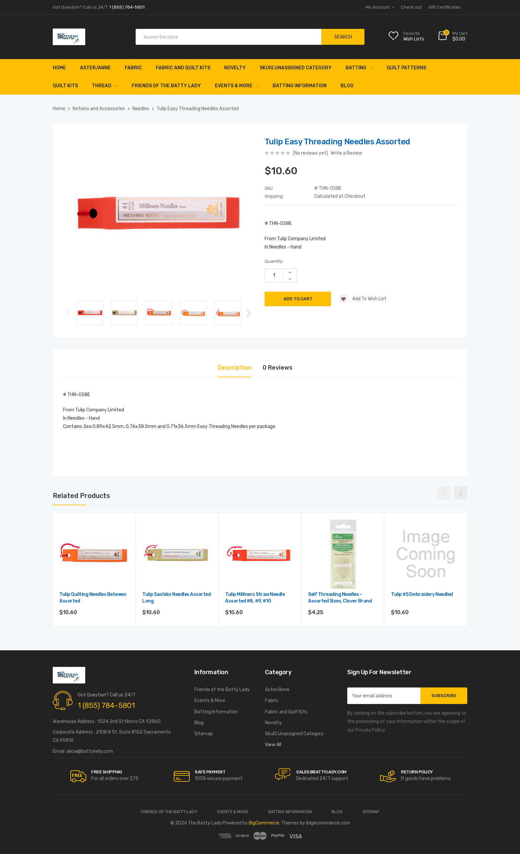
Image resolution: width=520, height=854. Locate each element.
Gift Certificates (444, 7)
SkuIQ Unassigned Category (296, 68)
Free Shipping (106, 771)
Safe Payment (210, 771)
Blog (347, 86)
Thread (105, 86)
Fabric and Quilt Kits (183, 68)
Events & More (237, 86)
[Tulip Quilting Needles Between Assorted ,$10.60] (94, 554)
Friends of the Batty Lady (166, 86)
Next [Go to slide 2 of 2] (248, 314)
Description (235, 367)
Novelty (235, 68)
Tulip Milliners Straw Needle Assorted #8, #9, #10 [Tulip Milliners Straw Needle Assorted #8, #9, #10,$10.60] (255, 598)
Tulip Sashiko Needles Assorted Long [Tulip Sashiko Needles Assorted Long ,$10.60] (176, 598)
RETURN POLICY (417, 771)
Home (59, 68)
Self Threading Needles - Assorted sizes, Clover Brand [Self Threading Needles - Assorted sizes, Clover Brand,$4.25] (340, 598)
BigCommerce (264, 823)
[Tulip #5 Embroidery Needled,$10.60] (426, 554)
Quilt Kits (65, 86)
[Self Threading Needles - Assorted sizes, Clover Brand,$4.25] (343, 554)
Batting (359, 68)
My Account (380, 7)
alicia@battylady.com (89, 751)
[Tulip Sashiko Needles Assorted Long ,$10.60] (177, 554)
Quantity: (274, 261)
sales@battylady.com (321, 771)
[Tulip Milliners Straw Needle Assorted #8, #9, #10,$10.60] (260, 554)
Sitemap (203, 734)
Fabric (133, 68)
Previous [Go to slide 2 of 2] (67, 314)
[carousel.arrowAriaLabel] (78, 776)
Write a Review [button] (346, 153)
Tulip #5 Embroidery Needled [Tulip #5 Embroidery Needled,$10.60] (422, 594)
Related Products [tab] (81, 496)
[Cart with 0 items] (452, 37)
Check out (411, 7)
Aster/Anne (95, 68)
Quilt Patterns (406, 68)
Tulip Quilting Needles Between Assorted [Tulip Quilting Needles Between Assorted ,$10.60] (92, 598)
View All (273, 744)
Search (343, 37)
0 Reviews (277, 367)
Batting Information (300, 86)
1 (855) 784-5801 (106, 705)
